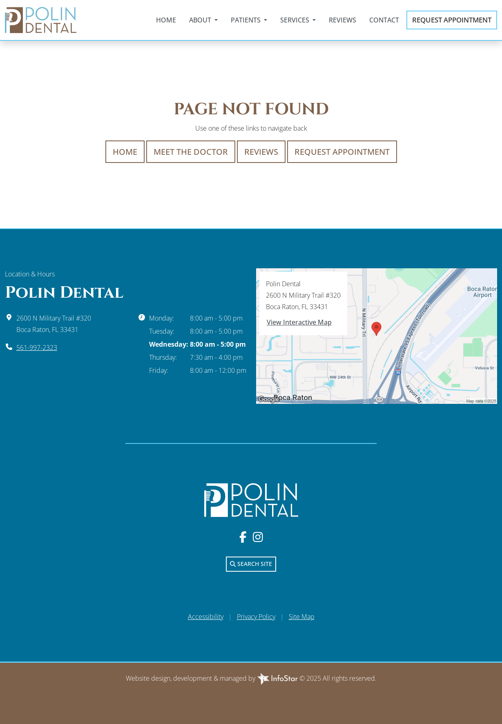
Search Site (251, 564)
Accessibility (205, 616)
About (201, 20)
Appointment (451, 20)
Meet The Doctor (191, 151)
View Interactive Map (299, 322)
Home (166, 20)
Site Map (302, 616)
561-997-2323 (36, 347)
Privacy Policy (256, 616)
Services (295, 20)
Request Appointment (342, 151)
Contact (384, 20)
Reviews (342, 20)
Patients (246, 20)
